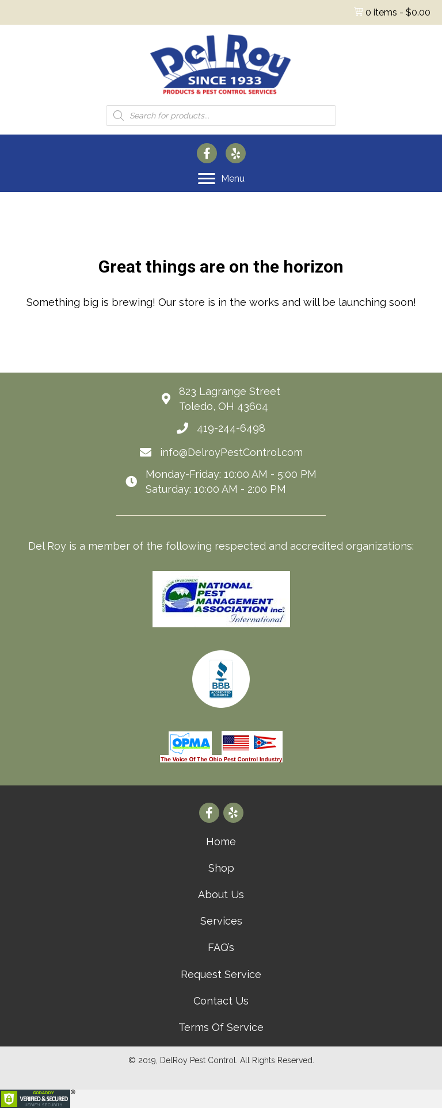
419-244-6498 (231, 428)
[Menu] (221, 179)
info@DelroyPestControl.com (231, 452)
